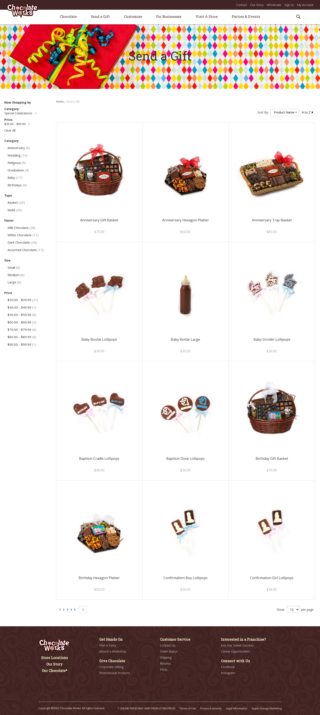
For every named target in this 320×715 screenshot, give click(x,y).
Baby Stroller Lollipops (271, 339)
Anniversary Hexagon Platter (185, 220)
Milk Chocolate (22, 227)
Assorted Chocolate (26, 250)
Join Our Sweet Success (237, 645)
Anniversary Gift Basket (99, 220)
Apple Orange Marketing (267, 708)
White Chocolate (23, 235)
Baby (15, 177)
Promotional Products (114, 673)
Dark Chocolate (22, 242)
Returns (165, 663)
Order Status (169, 651)
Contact (241, 5)
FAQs (164, 669)
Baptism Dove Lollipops (185, 458)
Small (14, 267)
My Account (305, 5)
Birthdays (17, 185)
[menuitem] (68, 16)
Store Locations (54, 657)
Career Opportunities (235, 651)
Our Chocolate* (54, 670)
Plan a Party (107, 645)
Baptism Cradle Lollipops (99, 458)
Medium (16, 275)
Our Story (257, 5)
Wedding (18, 155)
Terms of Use (188, 708)
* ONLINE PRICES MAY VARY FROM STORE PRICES (146, 708)
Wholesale (274, 5)
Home (60, 101)
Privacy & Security (211, 708)
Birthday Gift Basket (272, 458)
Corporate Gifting (111, 667)
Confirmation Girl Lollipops (272, 577)
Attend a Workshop (112, 651)
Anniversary (19, 148)
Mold (15, 210)
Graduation (18, 170)
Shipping (166, 657)
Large (14, 282)
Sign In (289, 5)
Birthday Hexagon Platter (99, 577)
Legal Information (236, 708)
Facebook (228, 667)
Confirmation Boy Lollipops (185, 577)
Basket (16, 202)
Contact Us (168, 645)
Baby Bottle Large (185, 339)
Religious (17, 162)
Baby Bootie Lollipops (99, 339)
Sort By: (263, 112)
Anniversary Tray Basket (272, 220)
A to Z (308, 112)
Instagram (228, 673)
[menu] (160, 17)
